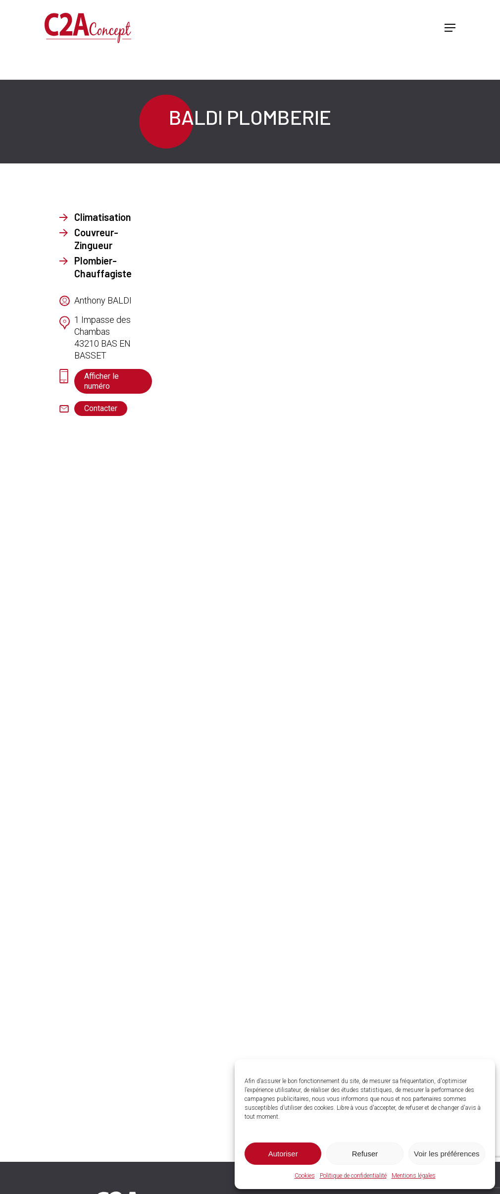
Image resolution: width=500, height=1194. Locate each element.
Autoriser (283, 1153)
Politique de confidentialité (353, 1175)
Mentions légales (414, 1175)
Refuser (365, 1153)
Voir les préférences (447, 1153)
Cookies (305, 1175)
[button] (450, 30)
